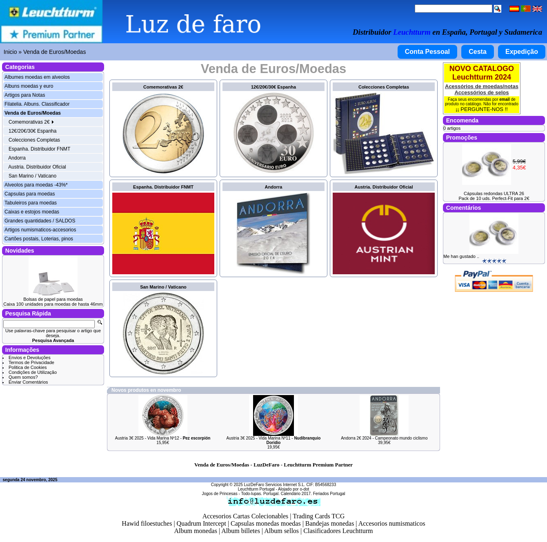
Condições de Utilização (33, 372)
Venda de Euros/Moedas (54, 52)
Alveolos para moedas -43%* (36, 185)
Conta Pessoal (427, 51)
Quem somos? (23, 377)
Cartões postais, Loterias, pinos (38, 239)
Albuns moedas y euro (28, 86)
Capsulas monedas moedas (266, 523)
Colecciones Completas (34, 140)
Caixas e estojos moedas (31, 212)
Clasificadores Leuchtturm (338, 530)
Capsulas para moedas (29, 194)
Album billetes (240, 530)
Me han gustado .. (461, 256)
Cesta (478, 51)
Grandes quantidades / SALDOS (39, 221)
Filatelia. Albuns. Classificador (36, 104)
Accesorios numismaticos (391, 523)
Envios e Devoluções (30, 357)
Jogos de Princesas (219, 493)
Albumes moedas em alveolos (37, 77)
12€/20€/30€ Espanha (32, 131)
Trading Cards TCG (319, 516)
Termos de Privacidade (31, 362)
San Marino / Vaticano (32, 176)
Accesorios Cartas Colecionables (245, 516)
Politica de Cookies (28, 367)
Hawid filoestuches (147, 523)
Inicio (10, 52)
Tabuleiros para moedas (30, 203)
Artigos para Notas (24, 95)
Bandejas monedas (329, 523)
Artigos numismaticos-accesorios (40, 230)
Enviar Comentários (28, 382)
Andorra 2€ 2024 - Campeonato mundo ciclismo (384, 438)
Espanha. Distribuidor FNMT (39, 149)
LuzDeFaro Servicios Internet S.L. (274, 484)
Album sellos (281, 530)
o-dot (304, 489)
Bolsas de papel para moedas (53, 299)
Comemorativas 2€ (31, 122)
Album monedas (195, 530)
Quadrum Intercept (201, 523)
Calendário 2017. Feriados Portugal (313, 493)
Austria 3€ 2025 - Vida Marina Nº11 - (274, 440)
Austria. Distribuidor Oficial (37, 167)
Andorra (17, 158)
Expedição (521, 51)
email (504, 99)
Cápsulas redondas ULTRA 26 (494, 193)
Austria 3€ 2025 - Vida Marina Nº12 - (163, 438)
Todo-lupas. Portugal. (260, 493)
